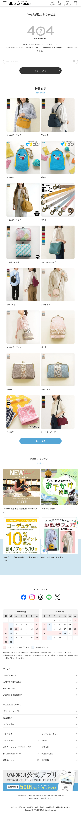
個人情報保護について (12, 753)
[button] (59, 3)
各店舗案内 (7, 717)
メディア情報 (8, 724)
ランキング (7, 734)
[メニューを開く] (4, 3)
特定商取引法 (47, 753)
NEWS (44, 740)
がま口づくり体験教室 (12, 695)
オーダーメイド (9, 675)
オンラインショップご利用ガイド (17, 747)
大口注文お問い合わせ (12, 682)
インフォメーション (50, 734)
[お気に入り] (67, 3)
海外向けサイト (9, 760)
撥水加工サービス (10, 688)
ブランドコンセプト (11, 711)
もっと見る (40, 441)
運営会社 (45, 747)
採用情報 (45, 760)
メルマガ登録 (8, 740)
